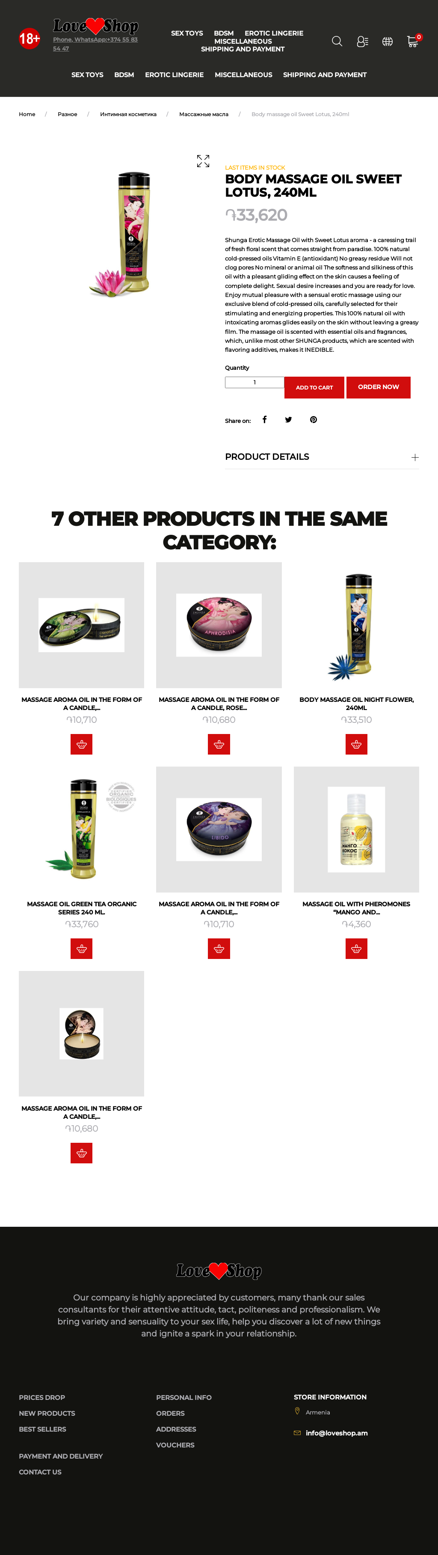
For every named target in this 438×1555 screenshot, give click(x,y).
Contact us (40, 1473)
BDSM (124, 74)
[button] (359, 41)
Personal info (184, 1398)
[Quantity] (254, 382)
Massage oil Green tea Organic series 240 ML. (81, 911)
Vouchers (175, 1446)
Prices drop (42, 1398)
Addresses (176, 1429)
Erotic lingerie (174, 74)
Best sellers (42, 1429)
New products (47, 1413)
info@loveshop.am (337, 1434)
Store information (330, 1397)
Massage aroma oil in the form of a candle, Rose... (218, 704)
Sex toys (87, 74)
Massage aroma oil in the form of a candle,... (81, 704)
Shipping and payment (325, 74)
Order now (378, 387)
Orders (170, 1413)
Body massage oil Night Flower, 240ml (356, 704)
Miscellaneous (243, 74)
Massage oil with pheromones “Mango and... (356, 911)
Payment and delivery (61, 1457)
